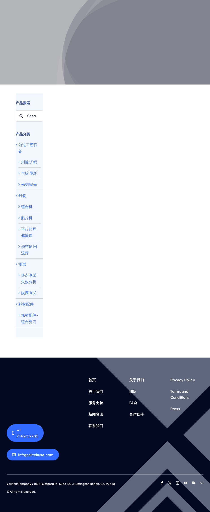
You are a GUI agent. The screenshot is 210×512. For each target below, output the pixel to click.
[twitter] (169, 483)
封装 (22, 195)
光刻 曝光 (29, 184)
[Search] (21, 115)
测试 (22, 264)
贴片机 (26, 217)
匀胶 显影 (29, 173)
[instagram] (177, 483)
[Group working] (44, 377)
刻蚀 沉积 (29, 161)
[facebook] (162, 483)
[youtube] (185, 483)
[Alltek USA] (25, 433)
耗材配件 (26, 304)
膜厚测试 (28, 292)
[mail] (201, 483)
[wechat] (193, 483)
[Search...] (29, 115)
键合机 (26, 206)
